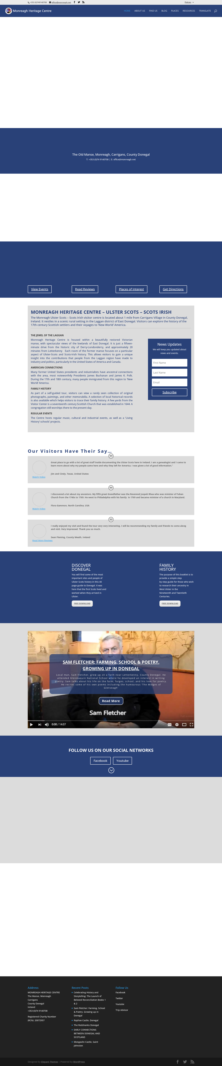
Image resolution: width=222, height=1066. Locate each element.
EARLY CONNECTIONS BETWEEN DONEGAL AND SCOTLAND (87, 1033)
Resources (189, 11)
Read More (111, 701)
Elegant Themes (49, 1061)
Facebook (100, 761)
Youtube (122, 761)
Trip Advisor (122, 1010)
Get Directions (173, 289)
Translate (205, 11)
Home (127, 11)
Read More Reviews (42, 540)
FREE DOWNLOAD (82, 603)
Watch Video (38, 477)
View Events (39, 289)
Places (175, 11)
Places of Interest (131, 289)
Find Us (153, 11)
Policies (188, 2)
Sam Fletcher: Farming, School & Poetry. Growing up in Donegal (89, 1012)
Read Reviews (85, 289)
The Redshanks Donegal (86, 1025)
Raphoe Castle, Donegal (86, 1020)
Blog (164, 11)
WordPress (79, 1061)
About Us (139, 11)
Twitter (119, 998)
